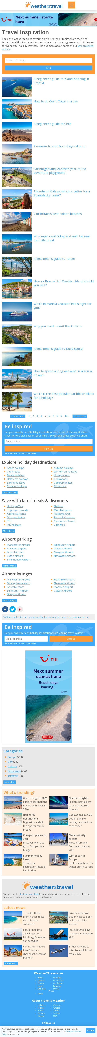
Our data (57, 977)
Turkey (56, 1013)
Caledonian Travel (64, 521)
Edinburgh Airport (64, 544)
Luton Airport (15, 556)
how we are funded (37, 617)
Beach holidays (15, 468)
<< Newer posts (17, 416)
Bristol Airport (15, 552)
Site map (42, 988)
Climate (41, 1016)
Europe (12, 757)
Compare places (63, 482)
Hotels (41, 1010)
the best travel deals (29, 894)
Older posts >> (80, 416)
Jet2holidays (14, 524)
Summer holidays (17, 486)
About (40, 977)
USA (55, 1016)
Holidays (42, 1005)
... (68, 416)
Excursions (14, 771)
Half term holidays (17, 479)
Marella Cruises (63, 510)
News (40, 993)
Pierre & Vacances (64, 517)
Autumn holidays (63, 468)
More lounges (9, 600)
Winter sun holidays (65, 471)
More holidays (9, 492)
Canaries (57, 1005)
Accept (90, 1030)
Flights (41, 1007)
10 (66, 416)
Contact (41, 980)
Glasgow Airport (63, 552)
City (10, 761)
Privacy (41, 983)
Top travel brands (17, 510)
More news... (11, 963)
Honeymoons (62, 475)
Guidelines (58, 983)
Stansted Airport (16, 548)
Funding (57, 986)
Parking (41, 1013)
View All (9, 782)
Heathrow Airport (64, 579)
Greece (56, 1007)
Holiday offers (15, 506)
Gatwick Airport (63, 548)
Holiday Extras (62, 513)
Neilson (58, 506)
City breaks (13, 471)
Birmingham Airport (18, 559)
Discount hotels (16, 517)
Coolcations (61, 479)
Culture (12, 766)
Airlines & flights (16, 513)
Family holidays (15, 475)
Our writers (58, 980)
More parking (9, 565)
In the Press (53, 989)
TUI (9, 521)
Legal (40, 986)
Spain (56, 1010)
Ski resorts (60, 486)
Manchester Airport (18, 544)
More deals (8, 531)
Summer (13, 775)
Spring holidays (16, 482)
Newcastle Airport (64, 556)
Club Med (59, 524)
